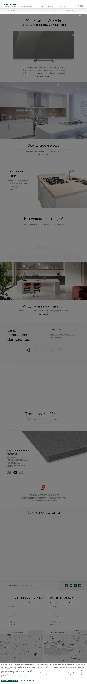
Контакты (62, 6)
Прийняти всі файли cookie (9, 680)
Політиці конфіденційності (49, 676)
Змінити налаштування (27, 680)
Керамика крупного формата (31, 6)
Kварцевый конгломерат (72, 10)
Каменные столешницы (45, 6)
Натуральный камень (27, 10)
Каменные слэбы (18, 6)
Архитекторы (55, 6)
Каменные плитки (8, 7)
